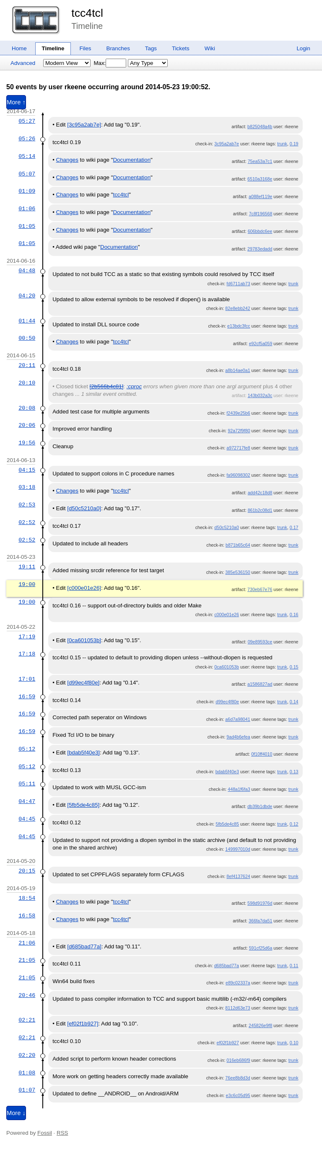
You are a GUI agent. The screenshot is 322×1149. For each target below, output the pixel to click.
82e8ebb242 (237, 308)
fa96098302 (238, 475)
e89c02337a (238, 982)
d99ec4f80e (227, 701)
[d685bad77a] (84, 946)
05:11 (26, 784)
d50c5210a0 (226, 527)
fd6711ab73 (238, 283)
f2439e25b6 (238, 413)
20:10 (26, 383)
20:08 (26, 408)
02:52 (26, 522)
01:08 (26, 1073)
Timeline (53, 48)
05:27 (26, 121)
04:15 (26, 470)
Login (303, 48)
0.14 (294, 701)
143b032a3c (260, 395)
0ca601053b (226, 666)
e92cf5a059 (261, 343)
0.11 (294, 965)
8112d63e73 (237, 1007)
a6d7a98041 (237, 719)
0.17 (294, 527)
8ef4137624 (238, 876)
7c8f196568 (261, 213)
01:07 (26, 1090)
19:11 (26, 567)
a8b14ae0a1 (237, 370)
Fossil (44, 1133)
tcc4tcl (87, 13)
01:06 (26, 208)
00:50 (26, 338)
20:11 (26, 365)
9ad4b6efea (238, 736)
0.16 (294, 614)
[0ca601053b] (84, 640)
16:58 (26, 915)
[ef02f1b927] (82, 1023)
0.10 (294, 1042)
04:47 (26, 801)
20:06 (26, 425)
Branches (118, 48)
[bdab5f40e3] (83, 752)
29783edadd (259, 248)
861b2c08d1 (260, 510)
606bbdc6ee (260, 231)
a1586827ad (259, 684)
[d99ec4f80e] (83, 682)
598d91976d (259, 903)
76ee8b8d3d (237, 1077)
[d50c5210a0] (84, 508)
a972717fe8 (238, 447)
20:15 (26, 871)
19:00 (26, 584)
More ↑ (16, 102)
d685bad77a (226, 965)
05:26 (26, 138)
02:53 (26, 505)
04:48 (26, 270)
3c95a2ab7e (226, 143)
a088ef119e (260, 196)
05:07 (26, 174)
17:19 (26, 636)
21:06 (26, 943)
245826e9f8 (260, 1025)
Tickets (181, 48)
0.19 (294, 143)
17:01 (26, 679)
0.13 (294, 771)
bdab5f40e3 (227, 771)
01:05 (26, 226)
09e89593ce (260, 641)
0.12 (294, 823)
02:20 (26, 1055)
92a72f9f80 (239, 430)
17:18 (26, 654)
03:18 (26, 487)
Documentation (132, 160)
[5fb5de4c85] (83, 805)
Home (19, 48)
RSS (62, 1133)
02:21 (26, 1020)
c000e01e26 (226, 614)
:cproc (134, 386)
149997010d (237, 849)
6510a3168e (259, 178)
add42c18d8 (260, 492)
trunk (282, 143)
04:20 (26, 296)
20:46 (26, 995)
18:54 (26, 898)
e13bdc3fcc (238, 325)
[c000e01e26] (84, 588)
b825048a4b (259, 126)
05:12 (26, 749)
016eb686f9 (238, 1060)
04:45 (26, 819)
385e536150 (237, 572)
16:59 (26, 696)
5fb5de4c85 (227, 823)
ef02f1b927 (228, 1042)
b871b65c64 (238, 544)
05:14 (26, 156)
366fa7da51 (260, 920)
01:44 (26, 321)
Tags (151, 48)
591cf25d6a (261, 947)
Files (85, 48)
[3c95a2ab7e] (84, 124)
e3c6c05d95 (238, 1095)
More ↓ (16, 1113)
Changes (67, 160)
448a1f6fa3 (239, 789)
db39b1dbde (259, 806)
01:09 (26, 191)
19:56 (26, 443)
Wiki (210, 48)
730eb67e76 (259, 589)
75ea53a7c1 (260, 161)
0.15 (294, 666)
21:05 (26, 960)
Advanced (22, 63)
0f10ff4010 (261, 754)
